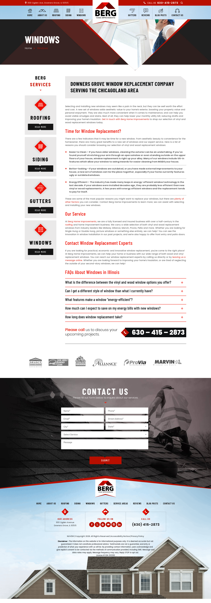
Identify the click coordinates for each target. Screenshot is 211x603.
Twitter (97, 525)
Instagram (113, 525)
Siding (68, 15)
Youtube (108, 525)
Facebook (91, 525)
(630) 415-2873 (146, 525)
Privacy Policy (137, 537)
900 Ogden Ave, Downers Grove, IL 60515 (48, 2)
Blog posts (160, 15)
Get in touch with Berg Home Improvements (125, 119)
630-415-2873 (167, 3)
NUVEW (70, 537)
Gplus (102, 525)
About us (42, 15)
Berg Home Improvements (82, 221)
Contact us (177, 15)
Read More (40, 126)
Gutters (132, 15)
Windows (81, 15)
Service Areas (120, 504)
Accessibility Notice (120, 537)
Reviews (146, 15)
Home (30, 15)
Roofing (56, 15)
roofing (69, 225)
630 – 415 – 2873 (158, 333)
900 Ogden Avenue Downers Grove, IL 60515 (65, 525)
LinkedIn (119, 525)
